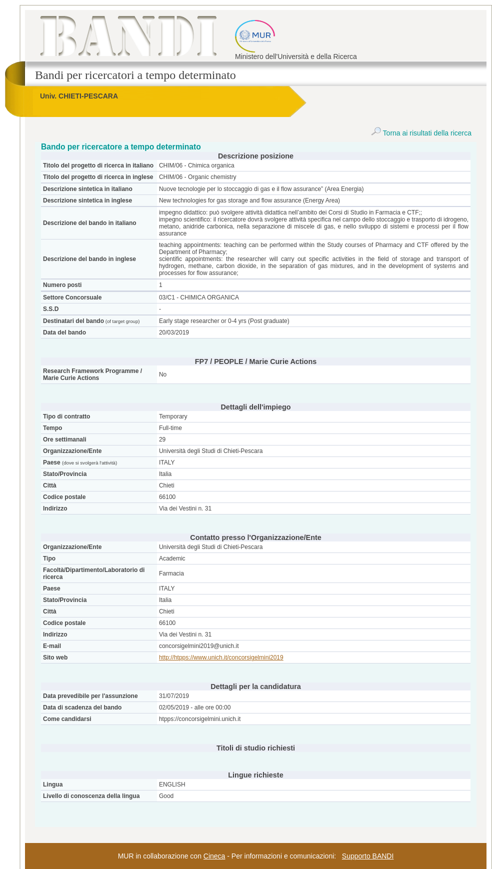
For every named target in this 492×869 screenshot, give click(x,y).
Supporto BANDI (368, 856)
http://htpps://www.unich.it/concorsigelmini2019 (221, 657)
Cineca (215, 856)
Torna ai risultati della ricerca (421, 133)
